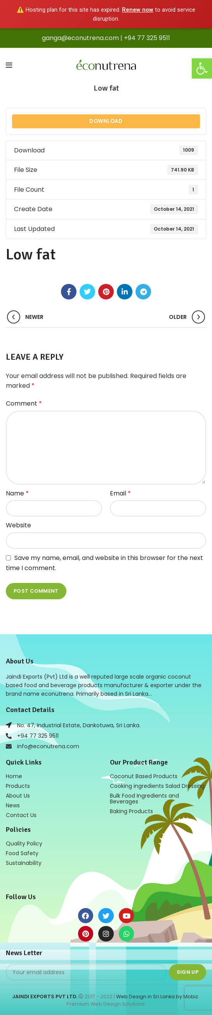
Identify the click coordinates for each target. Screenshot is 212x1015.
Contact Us (21, 815)
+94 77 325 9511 (147, 37)
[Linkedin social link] (124, 291)
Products (18, 786)
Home (14, 776)
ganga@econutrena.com (80, 37)
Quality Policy (24, 843)
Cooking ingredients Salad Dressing (157, 786)
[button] (202, 68)
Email (120, 493)
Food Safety (22, 853)
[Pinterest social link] (106, 291)
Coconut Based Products (143, 776)
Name (17, 493)
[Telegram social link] (143, 291)
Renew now (137, 9)
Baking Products (131, 811)
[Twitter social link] (87, 291)
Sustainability (24, 863)
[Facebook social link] (68, 291)
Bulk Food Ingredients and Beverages (144, 798)
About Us (18, 796)
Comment (24, 403)
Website (18, 525)
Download (105, 121)
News (13, 805)
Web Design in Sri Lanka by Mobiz (157, 996)
